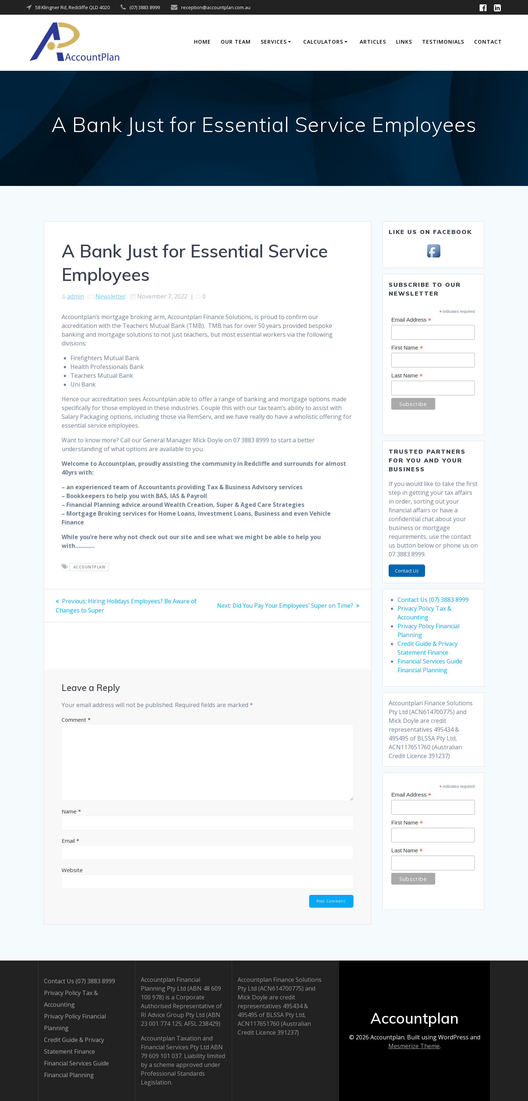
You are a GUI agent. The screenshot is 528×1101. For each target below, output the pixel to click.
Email (70, 840)
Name (71, 811)
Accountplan (89, 567)
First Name (407, 348)
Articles (373, 41)
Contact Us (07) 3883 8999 (433, 598)
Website (72, 869)
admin (75, 296)
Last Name (406, 376)
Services (274, 41)
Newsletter (110, 296)
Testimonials (443, 41)
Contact (488, 41)
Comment (76, 719)
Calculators (323, 41)
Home (202, 41)
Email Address (411, 320)
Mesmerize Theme (414, 1046)
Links (404, 41)
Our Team (236, 41)
